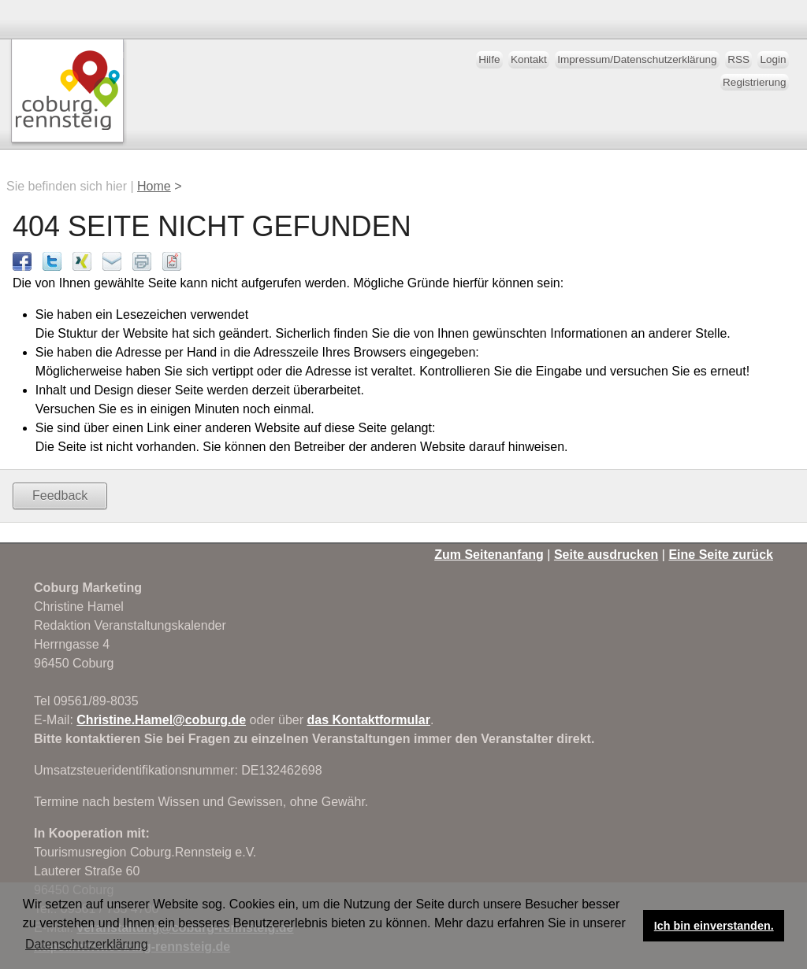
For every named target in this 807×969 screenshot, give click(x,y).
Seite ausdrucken (606, 554)
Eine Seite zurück (720, 554)
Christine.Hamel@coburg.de (161, 720)
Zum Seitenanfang (489, 554)
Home (154, 186)
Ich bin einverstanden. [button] (714, 925)
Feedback (59, 495)
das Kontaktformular (368, 720)
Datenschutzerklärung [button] (86, 944)
